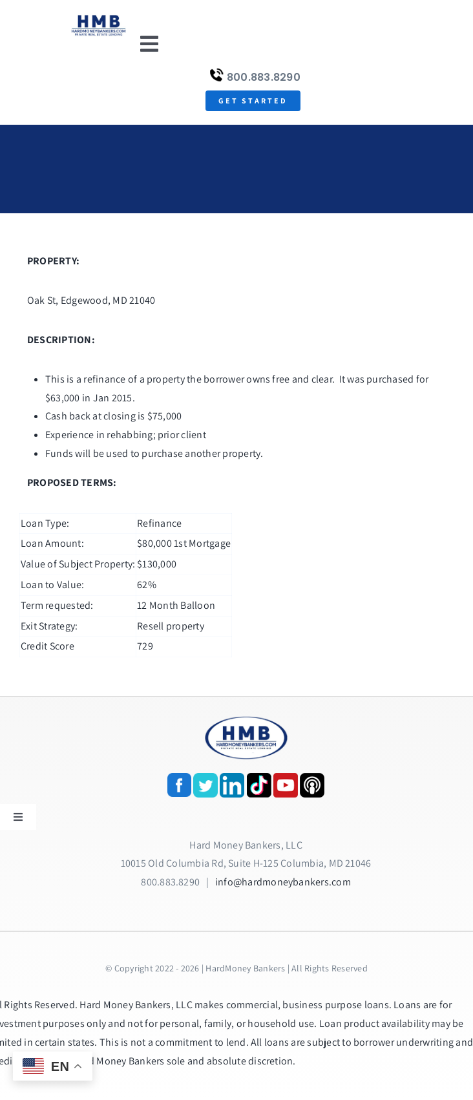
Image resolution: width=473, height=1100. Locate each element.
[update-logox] (98, 18)
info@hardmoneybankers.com (283, 882)
